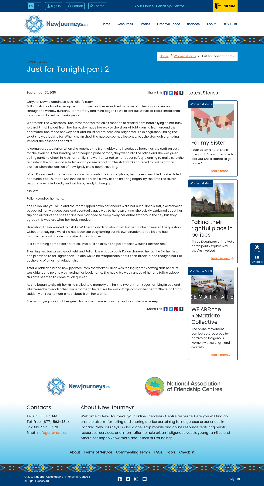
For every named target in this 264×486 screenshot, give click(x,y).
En (31, 6)
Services (193, 24)
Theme (97, 6)
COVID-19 (230, 24)
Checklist (186, 452)
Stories (145, 24)
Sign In (54, 6)
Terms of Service (98, 452)
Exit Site (225, 6)
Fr (37, 6)
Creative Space (168, 24)
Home (105, 24)
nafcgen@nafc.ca (52, 432)
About (211, 24)
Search (75, 6)
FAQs (158, 452)
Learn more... (222, 171)
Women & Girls (185, 56)
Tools (170, 452)
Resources (125, 24)
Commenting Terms (133, 452)
